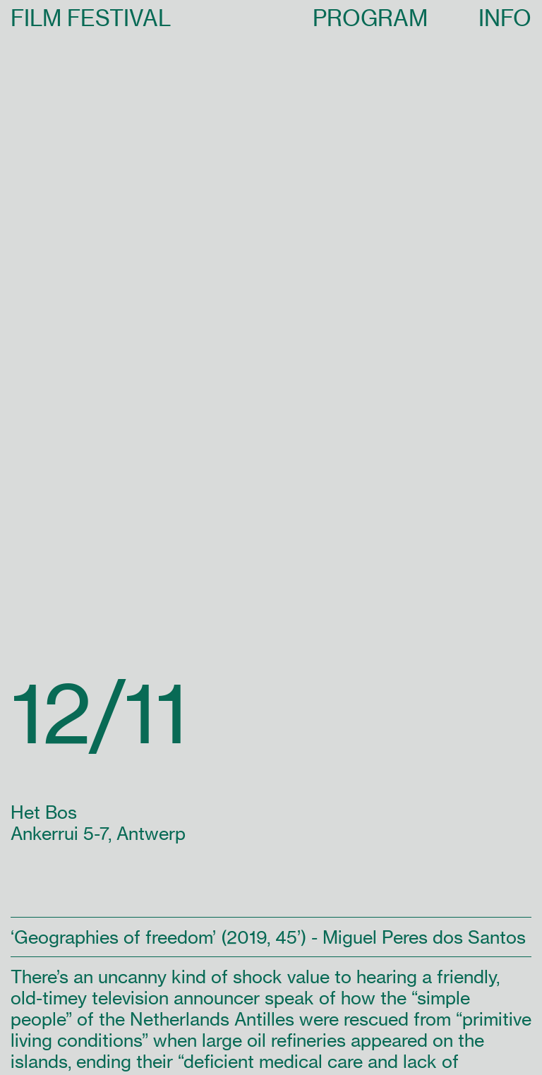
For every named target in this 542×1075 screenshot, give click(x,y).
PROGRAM (370, 18)
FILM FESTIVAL (91, 18)
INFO (504, 18)
